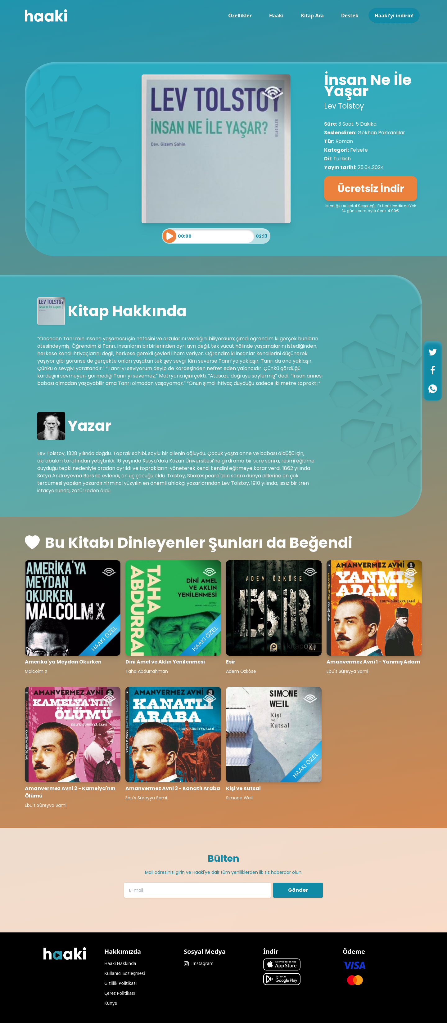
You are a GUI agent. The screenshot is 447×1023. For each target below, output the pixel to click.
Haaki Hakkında (120, 963)
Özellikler (240, 15)
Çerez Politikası (119, 993)
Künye (110, 1003)
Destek (350, 15)
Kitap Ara (312, 15)
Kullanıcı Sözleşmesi (124, 973)
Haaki (276, 15)
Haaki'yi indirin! (394, 15)
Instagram (199, 963)
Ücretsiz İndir (370, 188)
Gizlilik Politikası (120, 983)
